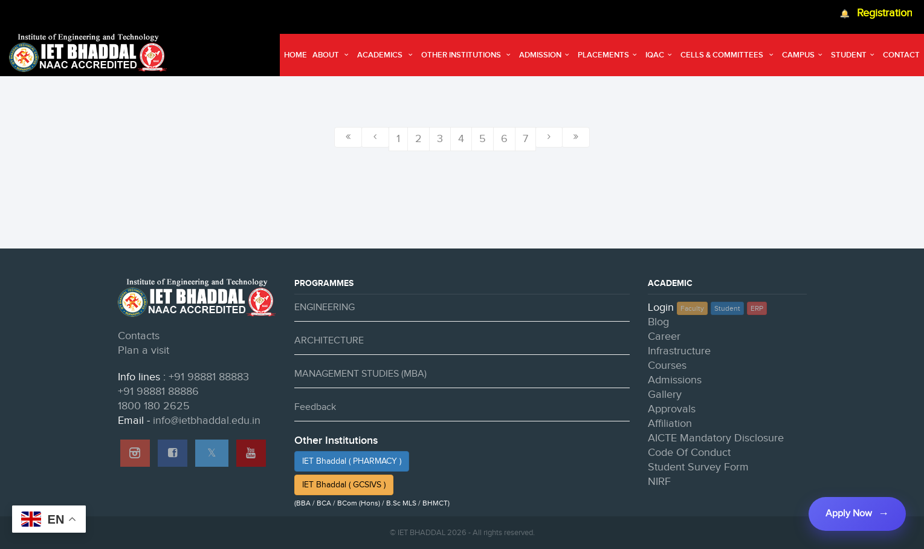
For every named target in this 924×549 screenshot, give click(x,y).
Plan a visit (143, 350)
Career (664, 336)
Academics (386, 55)
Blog (658, 322)
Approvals (672, 409)
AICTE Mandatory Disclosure (716, 438)
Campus (803, 55)
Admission (545, 55)
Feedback (315, 407)
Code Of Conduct (689, 452)
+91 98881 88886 (158, 391)
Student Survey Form (698, 467)
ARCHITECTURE (329, 340)
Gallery (665, 394)
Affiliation (670, 423)
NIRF (659, 481)
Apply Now (848, 513)
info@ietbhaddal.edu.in (206, 420)
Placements (609, 55)
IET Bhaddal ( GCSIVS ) (344, 485)
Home (295, 55)
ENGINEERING (324, 307)
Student (854, 55)
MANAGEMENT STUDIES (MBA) (360, 374)
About (332, 55)
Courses (667, 365)
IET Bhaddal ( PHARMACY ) (351, 461)
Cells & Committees (728, 55)
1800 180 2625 (154, 406)
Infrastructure (679, 351)
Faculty (692, 308)
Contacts (139, 336)
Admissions (675, 380)
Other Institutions (467, 55)
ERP (757, 308)
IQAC (660, 55)
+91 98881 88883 (209, 377)
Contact (901, 55)
